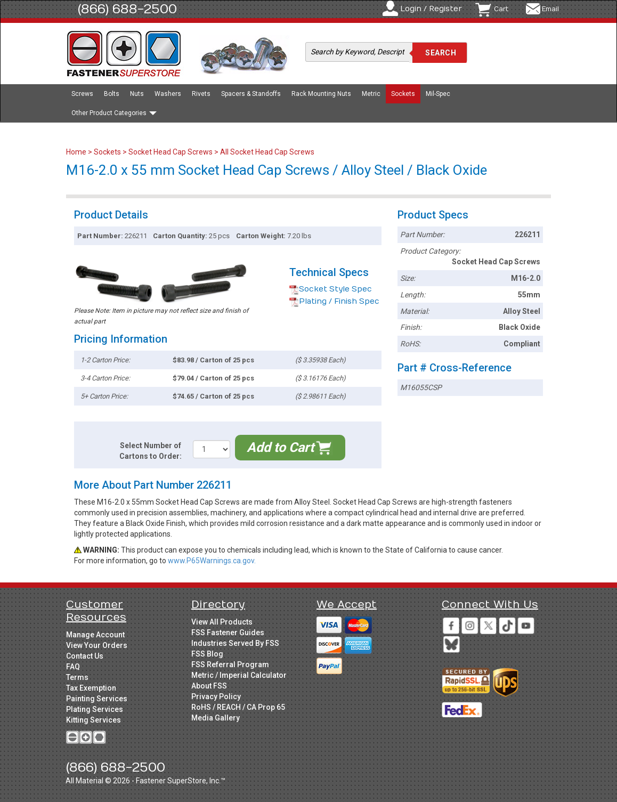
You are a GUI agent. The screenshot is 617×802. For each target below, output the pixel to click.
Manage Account (95, 634)
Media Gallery (215, 718)
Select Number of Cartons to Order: (150, 450)
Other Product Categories (114, 113)
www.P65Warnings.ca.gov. (212, 560)
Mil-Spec (438, 94)
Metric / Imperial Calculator (239, 675)
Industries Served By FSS (235, 643)
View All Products (222, 622)
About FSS (209, 686)
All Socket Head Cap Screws (267, 152)
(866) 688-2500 (127, 9)
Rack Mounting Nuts (321, 94)
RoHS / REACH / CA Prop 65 (238, 707)
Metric (371, 94)
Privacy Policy (216, 696)
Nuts (137, 94)
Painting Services (96, 698)
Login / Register (431, 8)
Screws (82, 94)
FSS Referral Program (230, 664)
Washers (168, 94)
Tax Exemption (91, 688)
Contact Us (84, 656)
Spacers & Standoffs (251, 94)
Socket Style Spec (330, 289)
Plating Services (94, 709)
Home (77, 152)
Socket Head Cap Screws (170, 152)
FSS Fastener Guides (227, 632)
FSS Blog (207, 654)
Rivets (201, 94)
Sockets (403, 94)
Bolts (111, 94)
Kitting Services (93, 720)
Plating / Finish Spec (334, 301)
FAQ (73, 666)
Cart (501, 9)
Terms (77, 677)
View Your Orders (96, 645)
